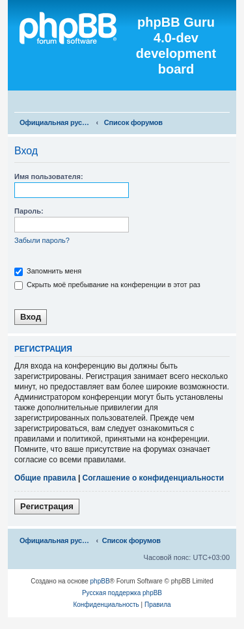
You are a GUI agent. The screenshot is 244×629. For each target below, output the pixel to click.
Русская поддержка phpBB (122, 592)
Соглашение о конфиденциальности (153, 477)
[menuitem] (228, 102)
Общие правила (45, 477)
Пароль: (29, 211)
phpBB (100, 581)
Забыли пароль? (42, 240)
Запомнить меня (47, 271)
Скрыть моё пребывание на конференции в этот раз (107, 284)
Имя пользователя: (48, 176)
